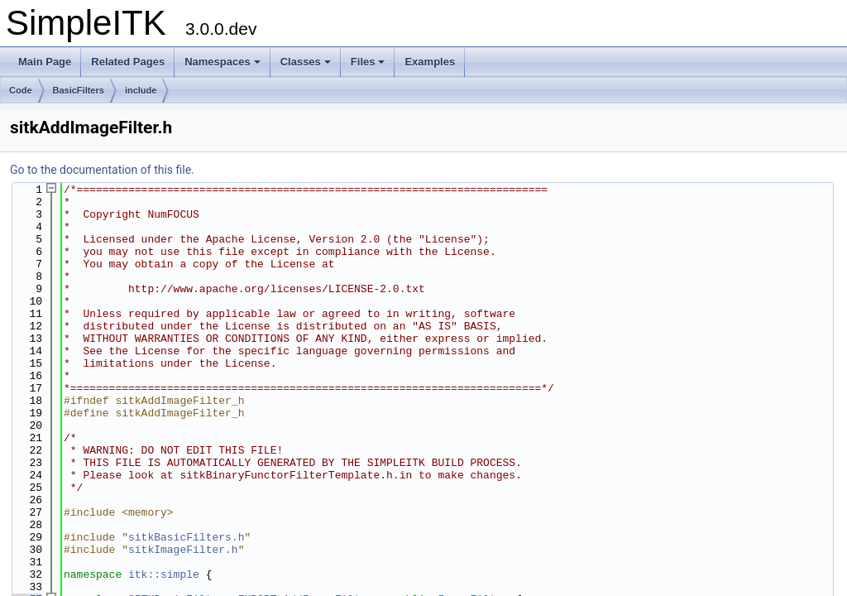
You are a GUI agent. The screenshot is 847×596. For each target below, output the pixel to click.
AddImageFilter (328, 571)
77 (26, 571)
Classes (305, 61)
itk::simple (163, 548)
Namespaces (222, 61)
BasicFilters (78, 90)
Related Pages (128, 61)
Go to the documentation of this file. (102, 169)
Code (20, 90)
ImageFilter (473, 571)
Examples (429, 61)
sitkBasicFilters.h (186, 513)
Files (368, 61)
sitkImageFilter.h (183, 524)
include (141, 90)
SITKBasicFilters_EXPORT (202, 571)
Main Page (44, 61)
